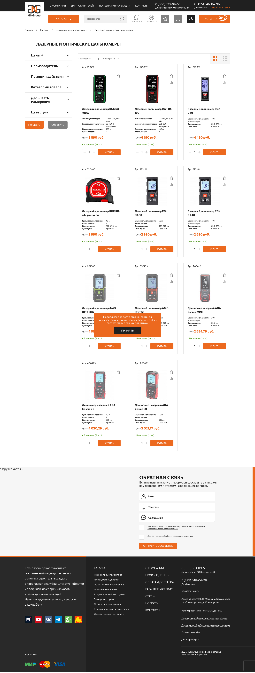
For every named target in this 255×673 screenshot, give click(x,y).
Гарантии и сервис (159, 590)
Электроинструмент (105, 600)
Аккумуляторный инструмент (109, 595)
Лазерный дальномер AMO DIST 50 (152, 310)
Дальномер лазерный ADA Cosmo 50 (152, 407)
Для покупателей (82, 5)
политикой (141, 322)
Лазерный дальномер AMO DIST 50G (100, 310)
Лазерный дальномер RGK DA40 (204, 213)
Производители (157, 576)
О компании (58, 5)
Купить (109, 152)
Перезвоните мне (221, 7)
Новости (152, 604)
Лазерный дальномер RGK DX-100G (99, 110)
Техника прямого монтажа (108, 576)
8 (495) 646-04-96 (207, 3)
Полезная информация (114, 5)
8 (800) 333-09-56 (167, 4)
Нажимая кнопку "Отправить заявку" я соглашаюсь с (176, 528)
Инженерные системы (105, 590)
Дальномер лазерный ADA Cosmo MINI (205, 310)
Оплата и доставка (159, 583)
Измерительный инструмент (109, 615)
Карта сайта (31, 655)
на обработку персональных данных (176, 537)
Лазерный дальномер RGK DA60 (152, 213)
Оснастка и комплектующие (109, 585)
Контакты (141, 5)
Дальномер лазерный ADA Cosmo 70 (99, 407)
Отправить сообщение (158, 547)
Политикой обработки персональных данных (176, 528)
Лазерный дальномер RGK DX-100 (152, 110)
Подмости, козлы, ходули (107, 605)
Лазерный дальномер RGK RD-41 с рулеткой (99, 213)
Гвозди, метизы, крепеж (106, 580)
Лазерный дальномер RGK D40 (204, 110)
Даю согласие (170, 537)
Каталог (100, 569)
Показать (34, 125)
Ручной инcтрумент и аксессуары (111, 610)
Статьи (150, 597)
